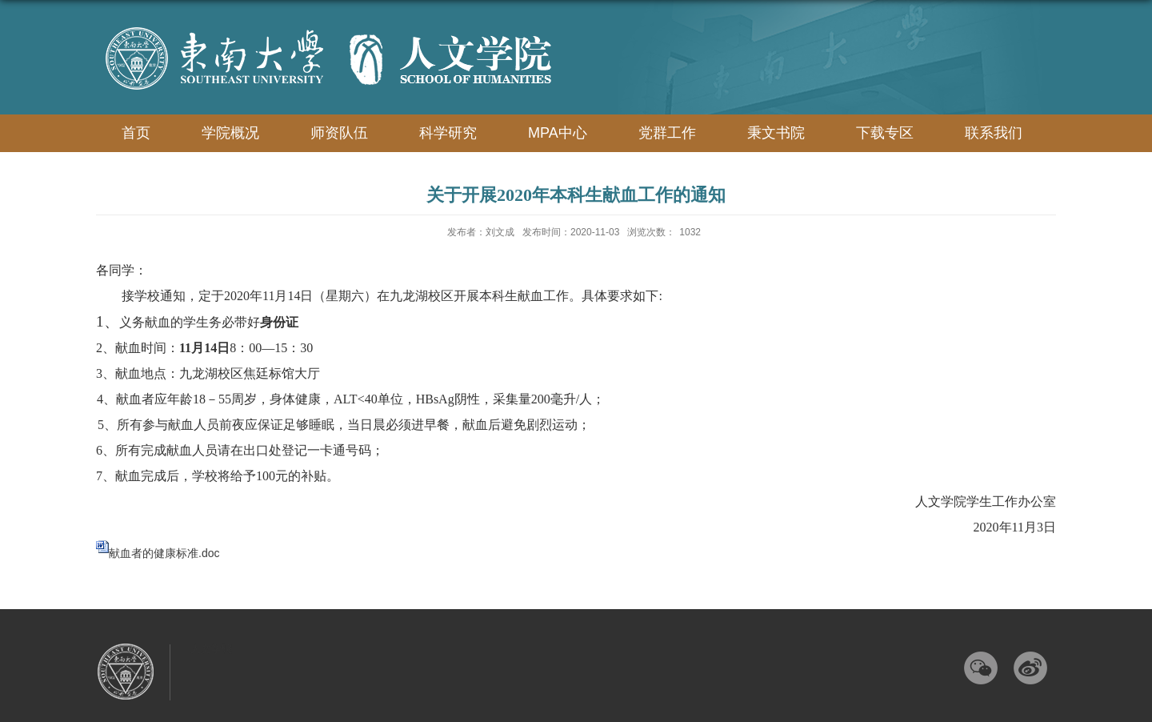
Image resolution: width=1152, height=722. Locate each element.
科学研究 (448, 133)
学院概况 (230, 133)
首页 (136, 133)
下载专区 (885, 133)
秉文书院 (776, 133)
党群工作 (667, 133)
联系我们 (993, 133)
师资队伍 (339, 133)
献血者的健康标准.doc (164, 553)
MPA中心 (557, 133)
